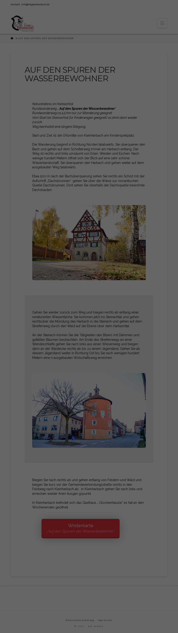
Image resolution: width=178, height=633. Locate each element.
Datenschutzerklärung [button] (91, 376)
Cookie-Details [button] (66, 376)
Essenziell (55, 322)
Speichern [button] (89, 352)
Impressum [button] (114, 376)
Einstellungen (47, 311)
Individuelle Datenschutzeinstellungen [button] (89, 366)
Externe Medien (115, 322)
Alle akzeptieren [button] (89, 338)
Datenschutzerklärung (76, 307)
